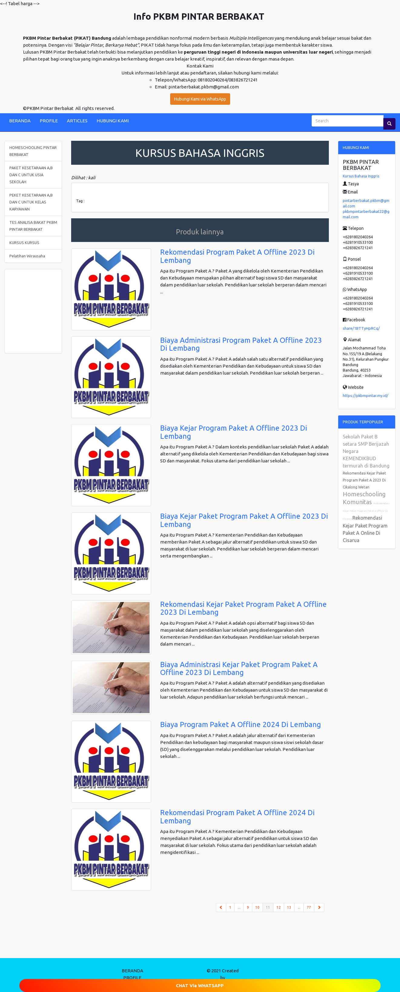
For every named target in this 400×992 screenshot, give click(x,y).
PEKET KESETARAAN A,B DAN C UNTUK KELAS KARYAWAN (31, 202)
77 (309, 907)
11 (269, 906)
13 (289, 907)
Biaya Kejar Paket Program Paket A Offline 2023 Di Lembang (244, 520)
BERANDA (20, 120)
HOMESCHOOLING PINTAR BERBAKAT (33, 151)
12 (278, 907)
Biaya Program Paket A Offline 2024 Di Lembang (240, 724)
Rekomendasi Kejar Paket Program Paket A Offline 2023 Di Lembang (243, 608)
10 (257, 907)
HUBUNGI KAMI (113, 120)
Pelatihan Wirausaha (27, 256)
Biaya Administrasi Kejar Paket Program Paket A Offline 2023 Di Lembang (239, 668)
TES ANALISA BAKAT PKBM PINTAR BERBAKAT (33, 225)
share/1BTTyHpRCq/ (361, 328)
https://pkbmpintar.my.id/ (365, 395)
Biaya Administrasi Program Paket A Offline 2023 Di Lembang (241, 344)
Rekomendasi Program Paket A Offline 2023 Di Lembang (237, 256)
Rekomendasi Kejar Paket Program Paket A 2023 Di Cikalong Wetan (364, 480)
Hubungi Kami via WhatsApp (200, 99)
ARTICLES (77, 120)
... (239, 907)
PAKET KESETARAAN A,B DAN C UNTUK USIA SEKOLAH (31, 175)
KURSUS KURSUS (24, 242)
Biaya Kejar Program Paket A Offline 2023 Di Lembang (233, 432)
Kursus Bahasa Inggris (361, 176)
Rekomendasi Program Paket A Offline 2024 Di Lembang (237, 816)
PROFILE (49, 120)
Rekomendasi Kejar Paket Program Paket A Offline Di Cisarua (366, 511)
